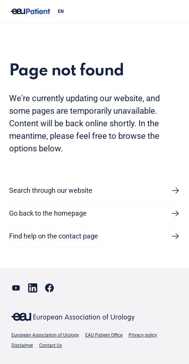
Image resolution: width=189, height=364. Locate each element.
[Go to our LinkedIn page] (32, 287)
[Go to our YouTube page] (16, 287)
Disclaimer (22, 345)
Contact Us (50, 345)
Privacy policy (143, 335)
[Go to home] (30, 11)
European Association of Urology (45, 335)
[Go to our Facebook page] (49, 287)
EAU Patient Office (103, 335)
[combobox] (115, 11)
